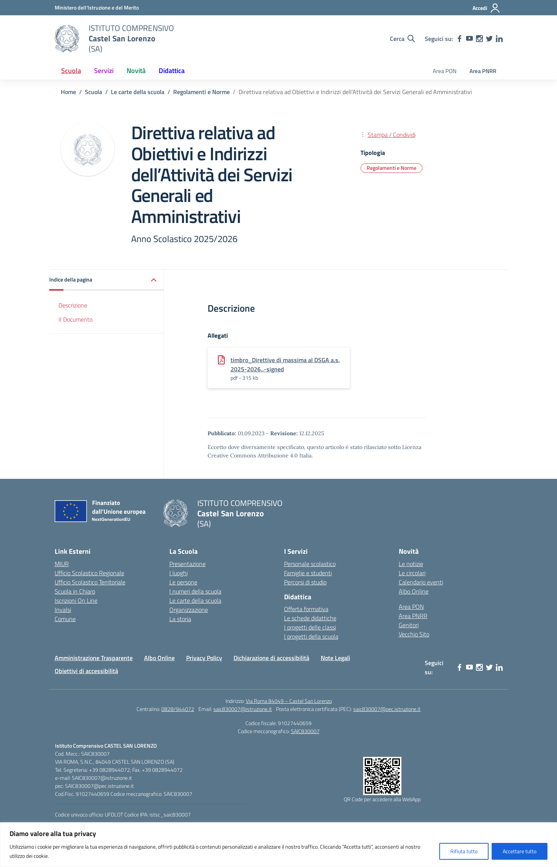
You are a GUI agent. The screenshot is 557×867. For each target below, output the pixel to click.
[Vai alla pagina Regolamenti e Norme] (201, 91)
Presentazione (187, 563)
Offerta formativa (306, 608)
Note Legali (335, 657)
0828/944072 (177, 709)
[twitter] (489, 38)
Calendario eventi (421, 582)
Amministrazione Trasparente (94, 657)
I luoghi (178, 572)
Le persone (183, 582)
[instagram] (479, 38)
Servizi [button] (104, 70)
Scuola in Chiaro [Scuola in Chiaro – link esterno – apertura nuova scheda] (75, 591)
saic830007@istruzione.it (242, 709)
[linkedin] (499, 38)
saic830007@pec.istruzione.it (387, 709)
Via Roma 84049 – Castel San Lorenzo (289, 701)
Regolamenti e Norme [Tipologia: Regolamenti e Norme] (391, 168)
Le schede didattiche (310, 618)
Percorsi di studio (305, 582)
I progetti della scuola (311, 636)
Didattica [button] (172, 70)
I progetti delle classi (310, 627)
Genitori (409, 625)
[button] (106, 280)
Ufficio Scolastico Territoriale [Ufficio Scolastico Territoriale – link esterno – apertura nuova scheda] (90, 582)
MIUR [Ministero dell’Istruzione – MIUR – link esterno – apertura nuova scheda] (62, 563)
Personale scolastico (310, 563)
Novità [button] (136, 70)
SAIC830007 (305, 731)
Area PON (444, 71)
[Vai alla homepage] (67, 38)
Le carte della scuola (195, 600)
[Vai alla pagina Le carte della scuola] (137, 91)
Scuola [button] (71, 70)
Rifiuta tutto (463, 851)
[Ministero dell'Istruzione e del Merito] (97, 7)
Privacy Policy (204, 657)
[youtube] (469, 38)
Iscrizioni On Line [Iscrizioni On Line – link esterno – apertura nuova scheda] (76, 600)
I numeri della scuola (195, 591)
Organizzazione (188, 609)
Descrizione (72, 305)
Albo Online (414, 591)
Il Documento (75, 319)
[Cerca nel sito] (402, 39)
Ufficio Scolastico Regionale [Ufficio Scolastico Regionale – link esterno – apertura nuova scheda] (89, 572)
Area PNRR (482, 71)
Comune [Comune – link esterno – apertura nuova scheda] (65, 618)
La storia (180, 618)
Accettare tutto (519, 851)
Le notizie (411, 563)
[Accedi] (486, 8)
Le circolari (412, 572)
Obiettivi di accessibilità (86, 670)
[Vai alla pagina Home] (68, 91)
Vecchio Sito (414, 634)
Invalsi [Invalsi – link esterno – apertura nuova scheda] (63, 609)
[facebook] (459, 38)
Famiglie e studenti (308, 572)
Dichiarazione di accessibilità (271, 657)
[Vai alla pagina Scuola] (93, 91)
